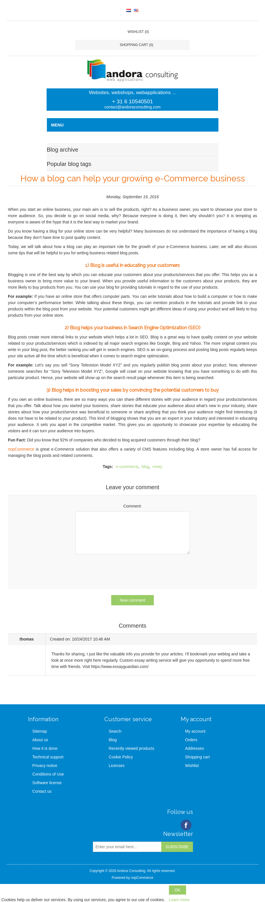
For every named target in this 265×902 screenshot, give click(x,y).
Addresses (194, 748)
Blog (113, 740)
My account (195, 731)
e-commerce (127, 466)
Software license (47, 782)
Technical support (47, 757)
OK (177, 890)
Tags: (108, 466)
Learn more (179, 899)
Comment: (132, 506)
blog (145, 466)
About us (40, 740)
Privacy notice (44, 765)
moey (157, 466)
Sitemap (39, 731)
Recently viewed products (131, 748)
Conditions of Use (48, 774)
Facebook (186, 825)
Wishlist (192, 765)
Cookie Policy (121, 757)
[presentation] (132, 569)
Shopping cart (197, 757)
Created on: (60, 639)
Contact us (41, 791)
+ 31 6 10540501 (132, 101)
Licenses (116, 765)
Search (115, 731)
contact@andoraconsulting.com (132, 107)
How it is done (44, 748)
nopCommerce (21, 449)
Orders (191, 740)
